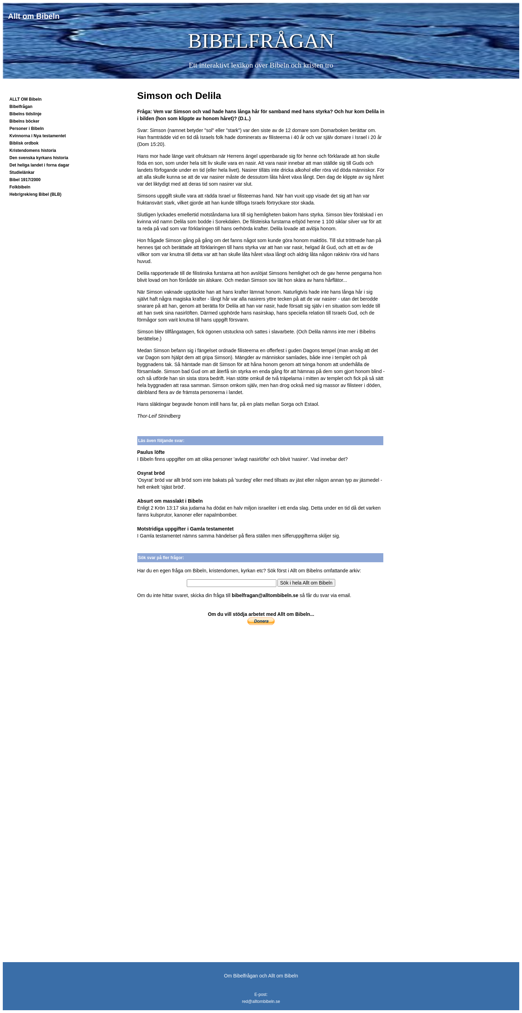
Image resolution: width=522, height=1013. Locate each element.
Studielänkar (21, 172)
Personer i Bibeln (26, 128)
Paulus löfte (151, 452)
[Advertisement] (261, 689)
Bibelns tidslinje (25, 113)
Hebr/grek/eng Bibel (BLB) (35, 194)
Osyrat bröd (151, 473)
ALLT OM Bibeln (25, 99)
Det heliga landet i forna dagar (39, 165)
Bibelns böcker (24, 121)
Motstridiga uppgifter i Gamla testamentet (185, 529)
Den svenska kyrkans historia (38, 157)
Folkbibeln (19, 187)
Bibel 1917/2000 (24, 179)
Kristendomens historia (32, 150)
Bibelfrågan (20, 106)
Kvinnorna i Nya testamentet (37, 135)
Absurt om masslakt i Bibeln (170, 501)
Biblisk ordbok (23, 143)
